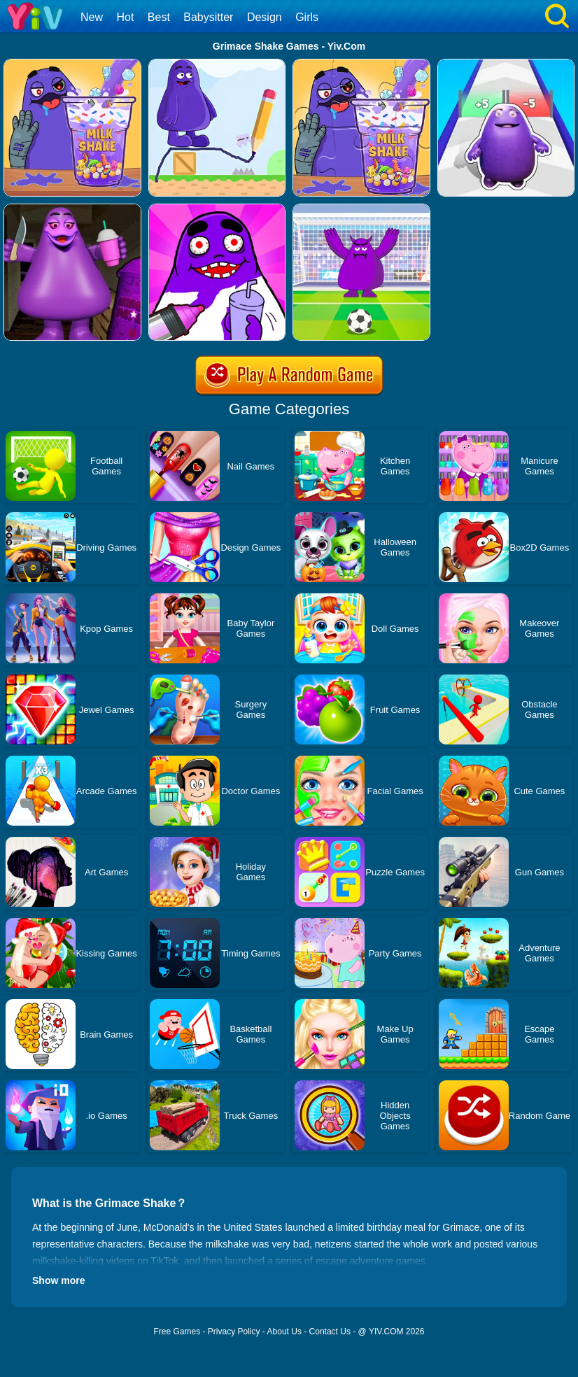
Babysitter (208, 17)
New (91, 17)
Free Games (176, 1331)
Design (264, 17)
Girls (306, 17)
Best (159, 17)
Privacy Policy (234, 1331)
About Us (284, 1331)
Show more (58, 1280)
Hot (125, 17)
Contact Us (330, 1331)
